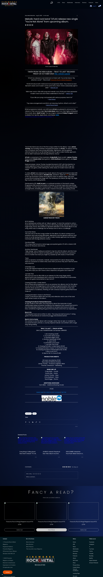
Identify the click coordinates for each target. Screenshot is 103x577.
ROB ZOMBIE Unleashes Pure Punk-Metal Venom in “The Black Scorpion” (74, 453)
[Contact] (7, 572)
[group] (51, 516)
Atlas (34, 413)
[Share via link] (36, 422)
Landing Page (76, 573)
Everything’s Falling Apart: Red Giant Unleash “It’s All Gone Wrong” (28, 453)
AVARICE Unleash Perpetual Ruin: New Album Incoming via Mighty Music (51, 453)
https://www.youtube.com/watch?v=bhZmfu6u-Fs (39, 117)
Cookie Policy (76, 567)
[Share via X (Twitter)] (29, 422)
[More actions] (77, 15)
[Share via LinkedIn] (32, 422)
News (26, 417)
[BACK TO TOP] (6, 574)
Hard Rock (28, 413)
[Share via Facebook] (25, 422)
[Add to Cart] (19, 529)
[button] (51, 3)
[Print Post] (39, 422)
